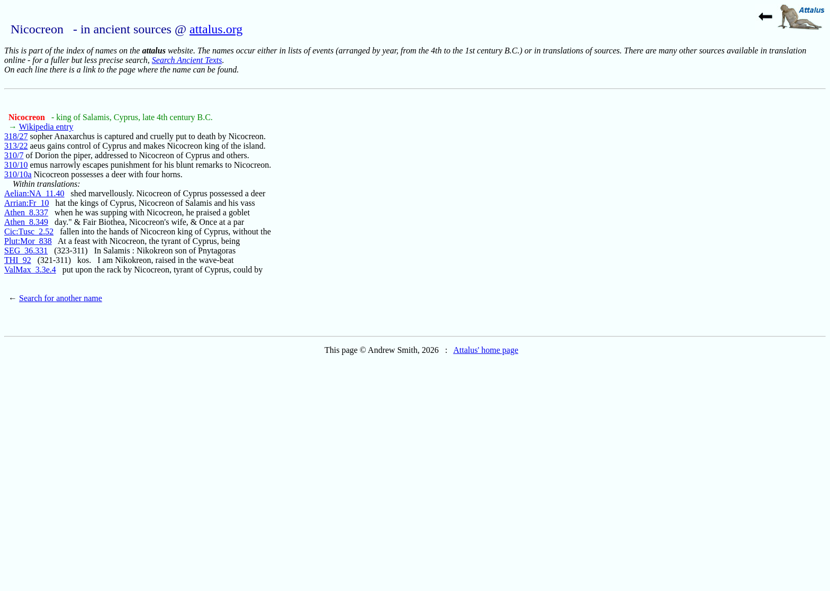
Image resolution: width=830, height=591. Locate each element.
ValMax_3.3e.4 (30, 269)
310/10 (16, 164)
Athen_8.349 (26, 221)
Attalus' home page (485, 349)
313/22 (16, 145)
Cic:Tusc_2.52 (28, 231)
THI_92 (17, 260)
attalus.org (216, 29)
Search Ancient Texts (187, 60)
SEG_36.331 (26, 250)
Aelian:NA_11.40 (34, 193)
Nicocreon (27, 117)
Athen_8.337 (26, 212)
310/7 (13, 155)
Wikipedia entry (46, 126)
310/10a (18, 174)
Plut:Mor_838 (28, 241)
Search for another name (60, 298)
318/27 (16, 136)
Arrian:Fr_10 (26, 202)
